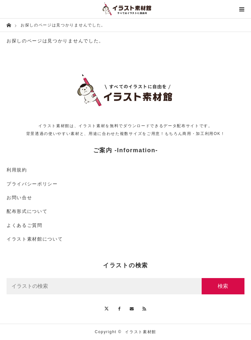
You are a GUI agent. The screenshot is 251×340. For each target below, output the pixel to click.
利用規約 (17, 169)
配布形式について (27, 211)
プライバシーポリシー (32, 183)
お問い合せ (19, 197)
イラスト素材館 (140, 332)
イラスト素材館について (35, 239)
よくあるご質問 (24, 225)
